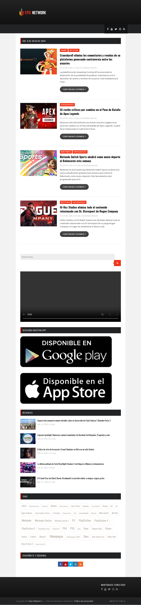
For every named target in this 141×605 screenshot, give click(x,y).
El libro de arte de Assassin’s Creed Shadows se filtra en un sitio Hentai (65, 449)
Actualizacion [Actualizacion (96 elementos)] (34, 506)
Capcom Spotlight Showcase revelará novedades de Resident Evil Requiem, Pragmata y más (73, 435)
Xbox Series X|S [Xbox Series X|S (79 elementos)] (40, 544)
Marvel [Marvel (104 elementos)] (93, 513)
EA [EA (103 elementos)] (116, 506)
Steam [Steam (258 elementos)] (108, 528)
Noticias (74, 50)
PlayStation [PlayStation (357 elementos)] (85, 520)
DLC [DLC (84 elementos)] (111, 506)
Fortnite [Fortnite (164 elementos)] (56, 513)
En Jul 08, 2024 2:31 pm (70, 68)
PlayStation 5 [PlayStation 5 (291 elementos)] (28, 528)
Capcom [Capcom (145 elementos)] (86, 506)
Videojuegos (67, 105)
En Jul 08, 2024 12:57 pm (70, 165)
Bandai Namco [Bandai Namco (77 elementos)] (64, 506)
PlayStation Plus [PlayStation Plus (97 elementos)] (44, 528)
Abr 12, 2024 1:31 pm (46, 424)
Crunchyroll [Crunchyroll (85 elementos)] (96, 506)
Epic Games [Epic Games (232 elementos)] (26, 513)
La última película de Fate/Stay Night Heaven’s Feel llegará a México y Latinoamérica (70, 463)
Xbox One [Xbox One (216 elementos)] (111, 536)
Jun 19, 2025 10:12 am (46, 439)
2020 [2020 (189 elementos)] (23, 506)
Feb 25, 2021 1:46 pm (46, 467)
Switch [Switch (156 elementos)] (24, 536)
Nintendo (66, 152)
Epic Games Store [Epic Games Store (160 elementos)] (42, 513)
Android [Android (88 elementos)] (45, 506)
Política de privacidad (83, 601)
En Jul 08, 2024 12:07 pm (70, 216)
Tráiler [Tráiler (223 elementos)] (33, 536)
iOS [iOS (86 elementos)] (75, 513)
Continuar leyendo (74, 89)
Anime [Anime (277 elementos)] (54, 506)
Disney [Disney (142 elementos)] (105, 506)
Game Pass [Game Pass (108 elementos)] (67, 513)
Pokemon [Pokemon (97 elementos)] (56, 528)
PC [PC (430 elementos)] (73, 520)
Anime (64, 50)
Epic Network (35, 601)
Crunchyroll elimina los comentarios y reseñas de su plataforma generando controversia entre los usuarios (90, 59)
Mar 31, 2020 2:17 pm (46, 482)
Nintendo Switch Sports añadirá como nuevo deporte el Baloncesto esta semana (90, 159)
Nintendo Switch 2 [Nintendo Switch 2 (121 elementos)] (62, 520)
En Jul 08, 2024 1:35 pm (70, 118)
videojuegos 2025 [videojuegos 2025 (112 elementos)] (73, 536)
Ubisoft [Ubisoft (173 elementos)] (42, 536)
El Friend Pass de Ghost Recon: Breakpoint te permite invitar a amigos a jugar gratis (70, 478)
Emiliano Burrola (90, 68)
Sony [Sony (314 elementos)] (86, 528)
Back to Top (117, 601)
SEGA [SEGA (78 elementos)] (78, 529)
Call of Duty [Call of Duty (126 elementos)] (75, 506)
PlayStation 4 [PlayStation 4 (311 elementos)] (101, 520)
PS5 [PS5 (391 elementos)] (72, 528)
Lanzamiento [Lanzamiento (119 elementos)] (84, 513)
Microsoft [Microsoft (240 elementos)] (104, 513)
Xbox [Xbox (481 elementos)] (86, 536)
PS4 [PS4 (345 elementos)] (64, 528)
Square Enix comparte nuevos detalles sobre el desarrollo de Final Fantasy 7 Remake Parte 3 (74, 420)
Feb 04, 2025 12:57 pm (46, 453)
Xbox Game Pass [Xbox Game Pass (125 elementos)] (98, 536)
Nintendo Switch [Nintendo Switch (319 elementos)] (43, 520)
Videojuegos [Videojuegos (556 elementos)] (56, 536)
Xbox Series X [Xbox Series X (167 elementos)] (27, 543)
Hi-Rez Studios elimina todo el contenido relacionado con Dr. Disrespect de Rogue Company (89, 209)
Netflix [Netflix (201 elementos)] (115, 513)
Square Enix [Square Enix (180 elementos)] (97, 528)
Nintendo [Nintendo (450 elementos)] (26, 520)
